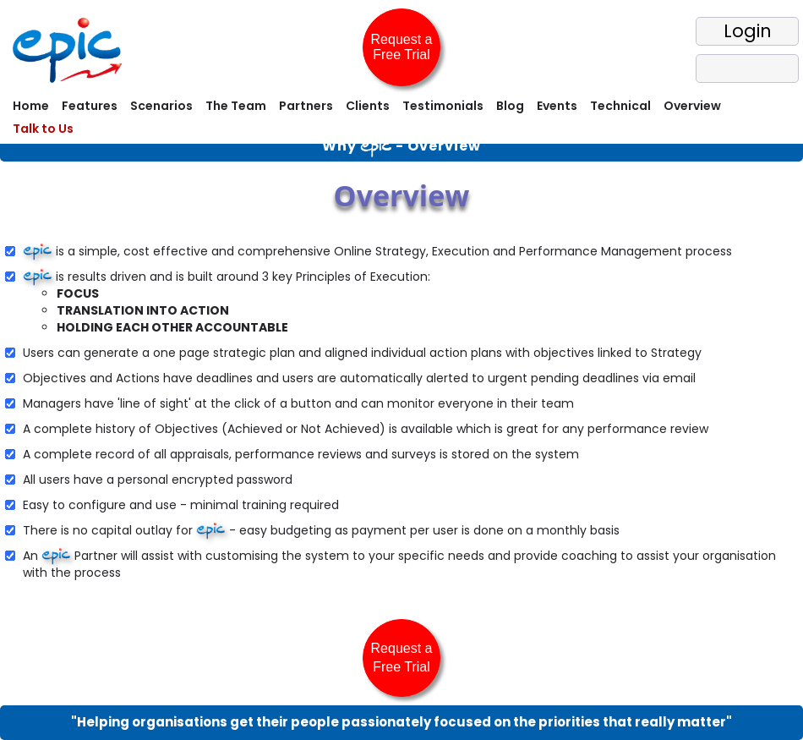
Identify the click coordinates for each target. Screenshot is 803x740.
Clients (368, 105)
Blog (510, 105)
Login (748, 31)
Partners (306, 105)
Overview (692, 105)
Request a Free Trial (402, 47)
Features (89, 105)
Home (31, 105)
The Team (235, 105)
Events (557, 105)
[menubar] (401, 119)
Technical (620, 105)
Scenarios (161, 105)
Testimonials (442, 105)
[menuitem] (28, 107)
